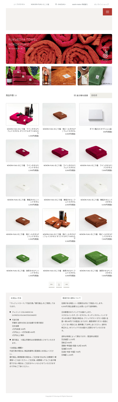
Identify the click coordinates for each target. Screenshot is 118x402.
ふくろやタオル (19, 4)
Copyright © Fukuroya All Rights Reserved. (59, 396)
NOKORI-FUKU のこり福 (40, 4)
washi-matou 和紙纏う (80, 4)
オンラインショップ (101, 4)
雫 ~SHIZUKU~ (60, 4)
